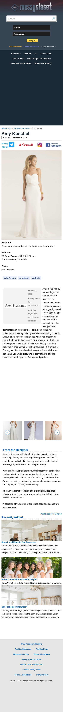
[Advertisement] (28, 95)
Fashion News (42, 649)
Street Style (46, 54)
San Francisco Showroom (14, 607)
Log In (32, 40)
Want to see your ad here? (51, 514)
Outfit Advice (18, 58)
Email (17, 27)
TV (36, 54)
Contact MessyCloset (31, 670)
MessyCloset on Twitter (31, 659)
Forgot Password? (48, 47)
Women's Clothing (21, 654)
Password (19, 34)
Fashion (27, 54)
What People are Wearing (39, 58)
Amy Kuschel (15, 133)
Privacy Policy (42, 675)
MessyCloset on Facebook (31, 665)
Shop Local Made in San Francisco (18, 542)
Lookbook (16, 54)
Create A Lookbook (31, 47)
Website (36, 278)
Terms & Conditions (23, 675)
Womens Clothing (43, 63)
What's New (10, 278)
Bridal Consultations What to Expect (19, 579)
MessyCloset (6, 128)
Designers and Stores (21, 63)
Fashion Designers (23, 649)
